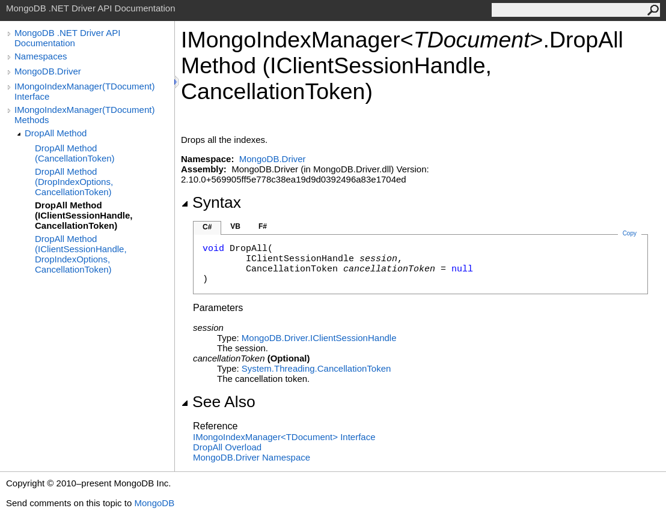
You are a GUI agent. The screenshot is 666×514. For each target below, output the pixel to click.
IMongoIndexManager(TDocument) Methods (84, 114)
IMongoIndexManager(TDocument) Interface (84, 91)
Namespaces (40, 56)
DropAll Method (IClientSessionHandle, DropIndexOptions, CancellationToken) (81, 254)
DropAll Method (56, 133)
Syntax (211, 202)
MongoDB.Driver (47, 71)
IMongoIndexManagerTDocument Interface (284, 437)
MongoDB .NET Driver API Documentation (67, 38)
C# (207, 227)
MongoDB (154, 503)
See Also (218, 402)
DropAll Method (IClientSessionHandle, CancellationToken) (84, 215)
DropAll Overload (227, 447)
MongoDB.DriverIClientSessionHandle (319, 338)
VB (235, 226)
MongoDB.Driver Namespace (251, 457)
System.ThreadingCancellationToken (316, 368)
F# (262, 226)
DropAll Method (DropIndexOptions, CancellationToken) (74, 181)
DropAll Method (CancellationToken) (75, 153)
